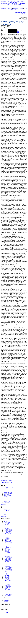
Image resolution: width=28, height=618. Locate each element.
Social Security (7, 502)
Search (21, 8)
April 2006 (7, 524)
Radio (5, 514)
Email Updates (4, 8)
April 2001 (7, 592)
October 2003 (8, 558)
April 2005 (7, 538)
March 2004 (7, 552)
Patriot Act (6, 500)
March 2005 (7, 539)
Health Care (6, 491)
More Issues (3, 504)
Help (16, 9)
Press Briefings (7, 510)
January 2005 (8, 541)
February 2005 (8, 540)
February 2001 (8, 594)
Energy (5, 490)
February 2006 (8, 527)
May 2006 (7, 523)
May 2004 (7, 550)
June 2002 (7, 576)
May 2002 (7, 577)
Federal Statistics (9, 607)
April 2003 (7, 565)
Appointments (23, 3)
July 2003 (7, 561)
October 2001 (8, 585)
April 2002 (7, 578)
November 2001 (8, 584)
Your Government (15, 3)
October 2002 (8, 571)
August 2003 (8, 560)
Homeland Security (8, 492)
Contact (11, 4)
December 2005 (8, 529)
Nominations (6, 600)
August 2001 (8, 587)
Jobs (8, 4)
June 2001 (7, 589)
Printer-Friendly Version (20, 12)
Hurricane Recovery (8, 493)
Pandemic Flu (6, 498)
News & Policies (13, 2)
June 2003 (7, 562)
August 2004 (8, 547)
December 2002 (8, 569)
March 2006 (7, 526)
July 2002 (7, 575)
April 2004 (7, 551)
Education (6, 488)
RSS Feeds (3, 516)
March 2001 (7, 593)
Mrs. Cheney (23, 1)
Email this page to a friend (21, 13)
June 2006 (7, 522)
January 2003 (8, 568)
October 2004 (8, 545)
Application (6, 601)
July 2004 (7, 548)
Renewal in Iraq (7, 501)
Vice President (10, 1)
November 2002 (8, 570)
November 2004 (8, 543)
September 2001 (8, 586)
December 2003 (8, 556)
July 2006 (6, 521)
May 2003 (7, 564)
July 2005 (7, 534)
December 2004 (8, 542)
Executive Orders (7, 513)
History (6, 612)
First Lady (16, 1)
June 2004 (7, 549)
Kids (9, 3)
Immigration (6, 494)
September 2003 (8, 559)
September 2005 (8, 532)
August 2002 (8, 574)
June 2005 (7, 536)
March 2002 (7, 579)
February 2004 (8, 553)
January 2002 (8, 581)
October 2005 (8, 531)
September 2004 (8, 546)
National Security (7, 497)
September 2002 (8, 573)
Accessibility (15, 8)
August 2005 (8, 533)
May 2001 (7, 590)
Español (10, 8)
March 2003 (7, 566)
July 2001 (7, 588)
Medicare (6, 496)
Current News (6, 509)
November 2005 (8, 530)
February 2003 (8, 567)
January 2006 (8, 528)
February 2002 (8, 580)
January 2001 (8, 595)
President (3, 1)
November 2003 (8, 557)
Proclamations (7, 511)
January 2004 (8, 555)
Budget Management (8, 487)
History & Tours (4, 3)
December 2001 (8, 583)
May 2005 (7, 537)
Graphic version (17, 4)
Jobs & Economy (7, 495)
